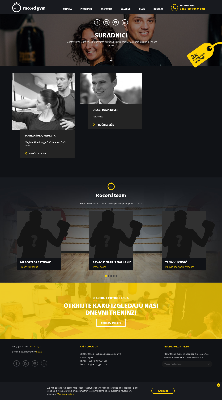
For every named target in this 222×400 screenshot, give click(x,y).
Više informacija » (65, 394)
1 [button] (106, 276)
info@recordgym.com (97, 364)
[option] (39, 238)
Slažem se (163, 390)
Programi (86, 8)
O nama (67, 8)
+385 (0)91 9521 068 (192, 9)
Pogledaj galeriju (111, 322)
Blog (142, 8)
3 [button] (111, 276)
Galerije (125, 8)
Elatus (39, 351)
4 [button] (114, 276)
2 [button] (108, 276)
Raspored (106, 8)
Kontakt (158, 8)
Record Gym (28, 7)
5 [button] (116, 276)
